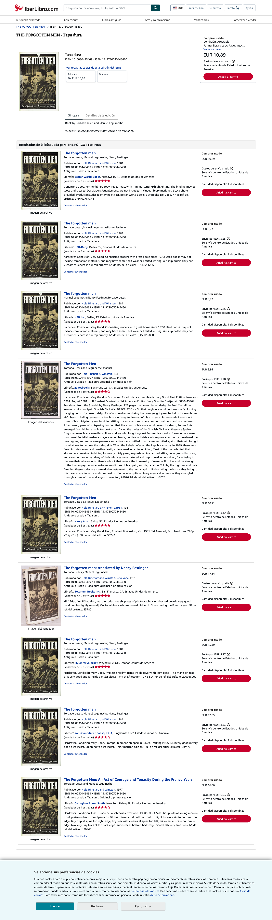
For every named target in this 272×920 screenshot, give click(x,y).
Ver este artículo (212, 49)
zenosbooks (82, 387)
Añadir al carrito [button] (228, 76)
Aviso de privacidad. (162, 895)
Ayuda (249, 7)
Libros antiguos (111, 19)
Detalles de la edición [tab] (100, 115)
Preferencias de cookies (145, 891)
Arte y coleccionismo (157, 19)
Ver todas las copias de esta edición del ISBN (93, 67)
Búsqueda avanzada (28, 19)
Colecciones (71, 19)
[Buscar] (155, 8)
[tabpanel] (131, 127)
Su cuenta (215, 7)
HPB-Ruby (81, 247)
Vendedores (201, 19)
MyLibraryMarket (86, 662)
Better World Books (87, 176)
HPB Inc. (79, 317)
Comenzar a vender (244, 19)
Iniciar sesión (196, 7)
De (81, 76)
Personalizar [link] (143, 906)
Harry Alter (82, 521)
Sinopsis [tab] (74, 115)
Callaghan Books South (89, 803)
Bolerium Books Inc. (87, 591)
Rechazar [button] (97, 906)
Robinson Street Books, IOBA (93, 733)
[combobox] (107, 8)
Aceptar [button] (55, 906)
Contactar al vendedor (75, 205)
